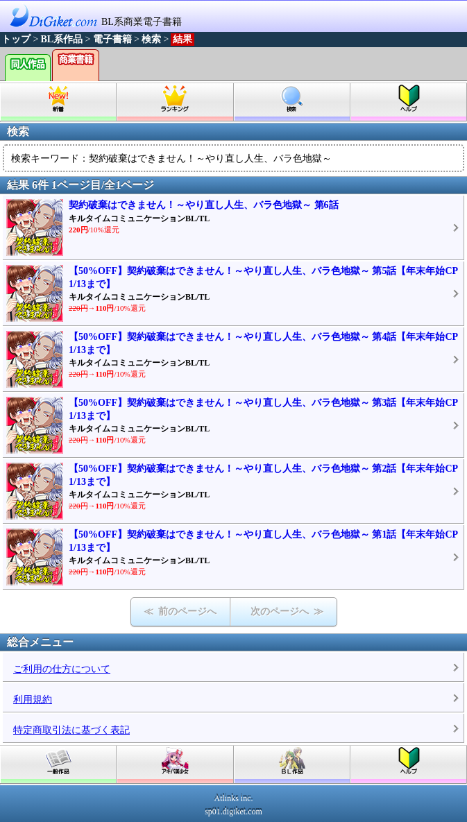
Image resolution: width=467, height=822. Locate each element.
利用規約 (32, 699)
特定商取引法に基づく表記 (71, 730)
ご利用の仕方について (61, 669)
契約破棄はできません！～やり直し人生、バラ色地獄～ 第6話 (204, 205)
